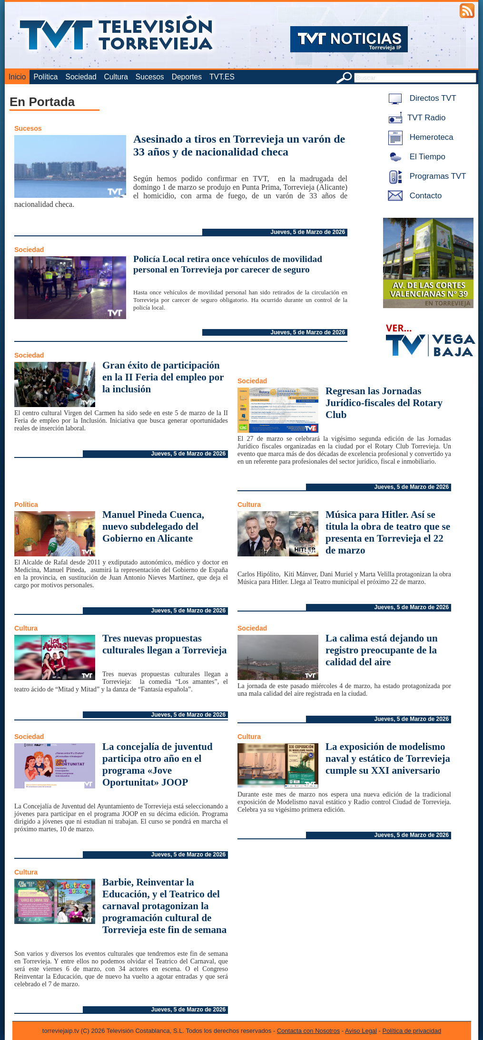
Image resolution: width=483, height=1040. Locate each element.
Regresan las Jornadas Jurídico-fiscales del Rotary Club (384, 402)
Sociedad (81, 77)
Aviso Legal (361, 1030)
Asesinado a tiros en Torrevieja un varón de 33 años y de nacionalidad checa (239, 145)
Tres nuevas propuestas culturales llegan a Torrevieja (164, 644)
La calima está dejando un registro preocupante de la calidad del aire (381, 650)
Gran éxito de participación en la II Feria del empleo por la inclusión (163, 377)
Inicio (17, 77)
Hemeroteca (418, 137)
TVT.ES (222, 77)
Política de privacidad (412, 1030)
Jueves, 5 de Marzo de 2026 (307, 232)
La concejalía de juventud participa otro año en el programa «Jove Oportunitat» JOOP (157, 764)
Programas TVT (425, 176)
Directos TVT (420, 98)
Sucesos (150, 77)
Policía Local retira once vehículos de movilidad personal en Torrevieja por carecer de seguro (227, 264)
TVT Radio (414, 117)
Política (45, 77)
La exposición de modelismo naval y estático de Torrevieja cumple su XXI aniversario (387, 758)
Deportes (187, 77)
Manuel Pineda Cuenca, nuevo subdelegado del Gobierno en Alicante (153, 526)
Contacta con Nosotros (308, 1030)
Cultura (116, 77)
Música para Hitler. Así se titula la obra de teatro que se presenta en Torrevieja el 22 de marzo (387, 532)
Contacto (413, 195)
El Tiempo (414, 156)
